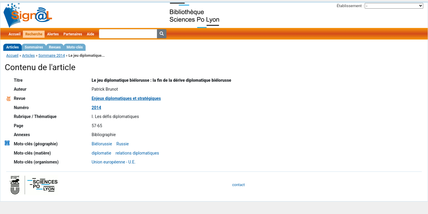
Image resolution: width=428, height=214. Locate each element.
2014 (96, 107)
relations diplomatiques (137, 153)
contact (238, 184)
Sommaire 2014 (51, 55)
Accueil (15, 34)
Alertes (53, 34)
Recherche (33, 34)
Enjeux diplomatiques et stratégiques (126, 98)
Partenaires (73, 34)
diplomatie (101, 153)
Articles (12, 47)
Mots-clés (75, 47)
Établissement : (350, 6)
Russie (123, 143)
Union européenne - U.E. (114, 162)
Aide (90, 34)
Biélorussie (102, 143)
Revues (55, 47)
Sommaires (34, 47)
